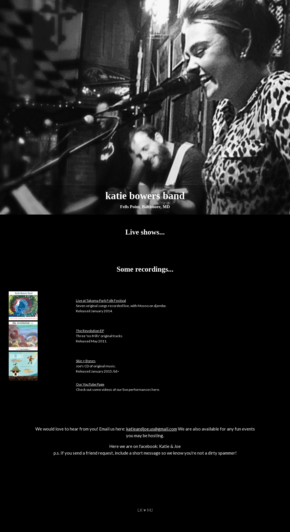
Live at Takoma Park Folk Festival (101, 300)
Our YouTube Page (90, 384)
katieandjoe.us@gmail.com (151, 428)
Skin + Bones (86, 361)
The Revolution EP (90, 330)
